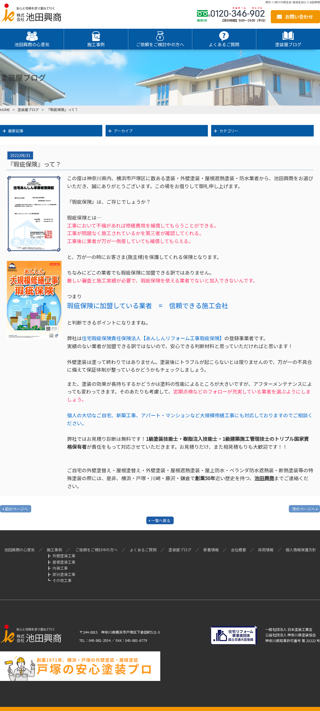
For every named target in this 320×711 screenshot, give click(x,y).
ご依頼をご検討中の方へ (96, 549)
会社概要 (238, 549)
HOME (5, 109)
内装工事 (60, 568)
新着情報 (211, 549)
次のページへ (303, 509)
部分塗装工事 (64, 574)
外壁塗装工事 (64, 555)
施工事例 (54, 549)
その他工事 (62, 580)
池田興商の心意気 (19, 549)
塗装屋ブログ (28, 109)
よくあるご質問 (143, 549)
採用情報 (266, 549)
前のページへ (16, 509)
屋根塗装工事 (64, 562)
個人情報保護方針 (301, 549)
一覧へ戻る (160, 520)
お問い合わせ (299, 16)
